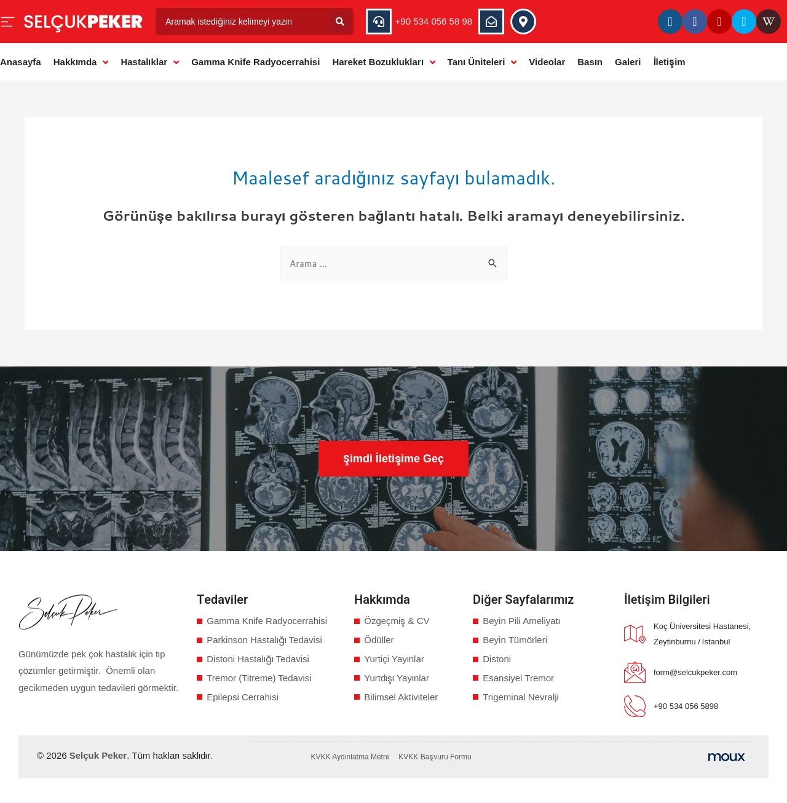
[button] (393, 459)
